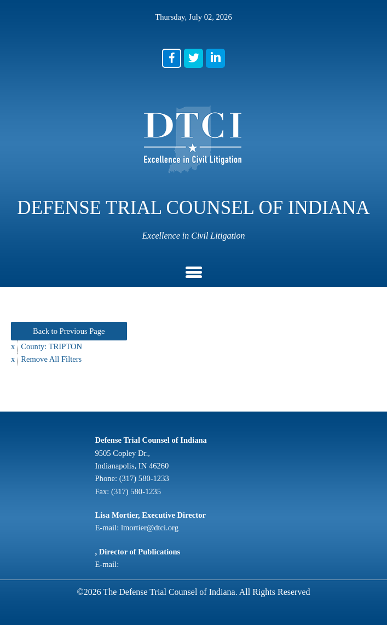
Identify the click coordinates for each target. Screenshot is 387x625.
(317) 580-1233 (144, 478)
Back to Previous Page (69, 331)
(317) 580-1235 (136, 491)
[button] (171, 58)
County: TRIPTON (51, 346)
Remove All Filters (51, 359)
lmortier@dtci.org (149, 527)
